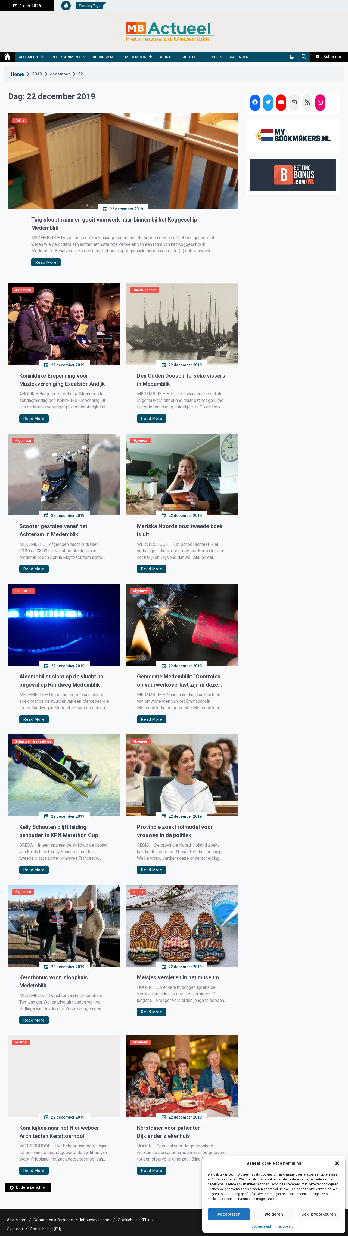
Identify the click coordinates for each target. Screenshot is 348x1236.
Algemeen (28, 57)
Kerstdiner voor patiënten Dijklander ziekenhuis (169, 1132)
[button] (337, 1163)
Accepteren (228, 1214)
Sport (165, 57)
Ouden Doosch (144, 290)
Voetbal (21, 1042)
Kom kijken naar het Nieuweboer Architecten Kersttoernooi (59, 1132)
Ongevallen (23, 591)
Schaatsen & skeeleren (33, 741)
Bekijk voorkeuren (318, 1214)
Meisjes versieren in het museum (178, 977)
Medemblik (135, 57)
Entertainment (65, 57)
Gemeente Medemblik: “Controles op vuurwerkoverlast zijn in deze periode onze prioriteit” (178, 681)
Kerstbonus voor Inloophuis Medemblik (53, 981)
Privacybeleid (283, 1226)
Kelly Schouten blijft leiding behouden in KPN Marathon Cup (58, 831)
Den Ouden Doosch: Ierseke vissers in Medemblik (181, 379)
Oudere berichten (31, 1187)
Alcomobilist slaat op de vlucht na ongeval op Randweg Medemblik (61, 680)
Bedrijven (103, 57)
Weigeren (274, 1214)
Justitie (191, 57)
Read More (46, 262)
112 (214, 57)
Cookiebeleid (261, 1226)
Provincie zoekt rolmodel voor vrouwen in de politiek (175, 831)
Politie (19, 120)
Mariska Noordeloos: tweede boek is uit (180, 530)
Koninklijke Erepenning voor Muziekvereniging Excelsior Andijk (62, 379)
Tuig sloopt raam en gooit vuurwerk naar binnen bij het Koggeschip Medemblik (114, 223)
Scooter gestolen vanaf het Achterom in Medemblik (53, 530)
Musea (138, 892)
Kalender (239, 57)
